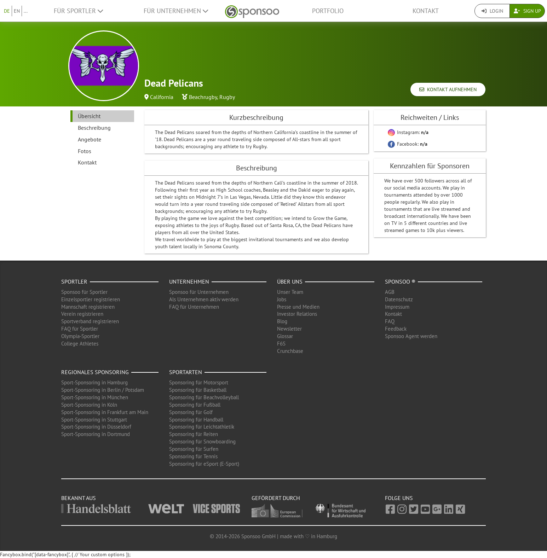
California (161, 96)
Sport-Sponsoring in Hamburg (94, 382)
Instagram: (408, 132)
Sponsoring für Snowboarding (202, 441)
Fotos (84, 151)
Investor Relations (297, 313)
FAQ (390, 321)
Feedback (396, 328)
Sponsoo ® (400, 281)
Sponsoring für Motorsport (198, 382)
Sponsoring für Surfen (193, 449)
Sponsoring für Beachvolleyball (204, 397)
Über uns (290, 281)
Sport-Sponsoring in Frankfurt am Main (104, 412)
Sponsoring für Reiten (193, 434)
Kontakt (426, 11)
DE (7, 11)
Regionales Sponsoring (95, 372)
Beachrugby (203, 96)
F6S (281, 343)
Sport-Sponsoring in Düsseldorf (96, 426)
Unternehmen (189, 281)
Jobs (281, 299)
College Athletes (79, 343)
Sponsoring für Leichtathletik (201, 426)
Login (492, 11)
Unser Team (290, 292)
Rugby (227, 96)
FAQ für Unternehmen (194, 306)
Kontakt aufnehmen (448, 89)
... (26, 11)
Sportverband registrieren (90, 321)
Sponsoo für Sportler (84, 292)
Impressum (397, 306)
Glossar (285, 336)
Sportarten (185, 372)
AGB (390, 292)
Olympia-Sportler (80, 336)
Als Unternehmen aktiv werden (203, 299)
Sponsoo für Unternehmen (199, 292)
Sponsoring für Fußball (194, 404)
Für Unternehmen (176, 11)
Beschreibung (94, 127)
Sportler (74, 281)
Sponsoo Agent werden (411, 336)
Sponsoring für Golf (191, 412)
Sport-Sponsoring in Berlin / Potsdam (102, 389)
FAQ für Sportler (79, 328)
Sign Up (527, 11)
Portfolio (328, 11)
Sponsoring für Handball (196, 419)
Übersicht (89, 116)
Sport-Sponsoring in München (94, 397)
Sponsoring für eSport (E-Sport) (204, 463)
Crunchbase (290, 351)
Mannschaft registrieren (88, 306)
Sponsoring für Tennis (193, 456)
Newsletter (289, 328)
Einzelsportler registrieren (90, 299)
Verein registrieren (82, 313)
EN (17, 11)
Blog (282, 321)
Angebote (89, 139)
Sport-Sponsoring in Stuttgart (94, 419)
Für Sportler (78, 11)
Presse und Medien (298, 306)
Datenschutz (399, 299)
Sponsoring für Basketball (197, 389)
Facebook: (407, 144)
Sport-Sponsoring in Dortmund (95, 434)
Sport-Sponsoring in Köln (89, 404)
